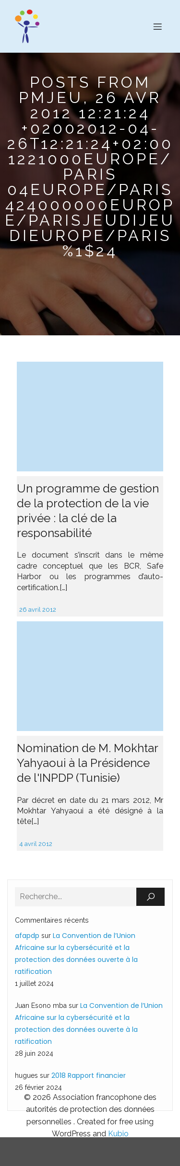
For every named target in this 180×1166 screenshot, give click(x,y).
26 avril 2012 (37, 609)
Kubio (118, 1133)
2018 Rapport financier (88, 1075)
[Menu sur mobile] (157, 26)
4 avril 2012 (35, 843)
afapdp (27, 935)
